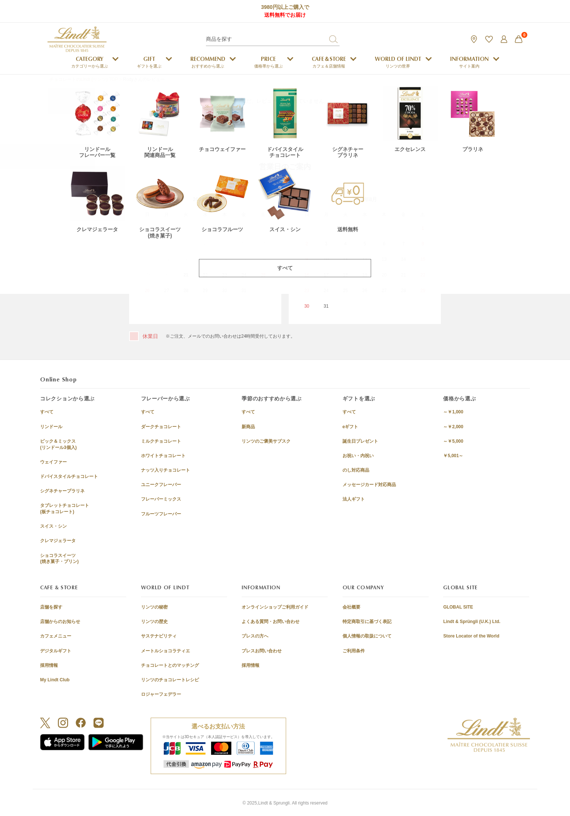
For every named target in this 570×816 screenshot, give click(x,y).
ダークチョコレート (161, 426)
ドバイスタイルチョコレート (69, 476)
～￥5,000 (453, 441)
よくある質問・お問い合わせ (270, 621)
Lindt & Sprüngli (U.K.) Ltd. (471, 621)
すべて (46, 411)
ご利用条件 (354, 650)
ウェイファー (53, 462)
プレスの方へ (255, 636)
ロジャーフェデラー (161, 694)
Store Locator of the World (471, 636)
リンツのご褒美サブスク (266, 441)
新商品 (248, 426)
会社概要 (351, 607)
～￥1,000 (453, 411)
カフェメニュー (55, 636)
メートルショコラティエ (165, 650)
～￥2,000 (453, 426)
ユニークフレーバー (161, 484)
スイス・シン (53, 526)
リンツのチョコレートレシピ (170, 679)
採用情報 (49, 665)
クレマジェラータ (58, 540)
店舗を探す (51, 607)
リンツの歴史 (154, 621)
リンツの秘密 (154, 607)
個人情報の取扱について (367, 636)
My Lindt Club (54, 679)
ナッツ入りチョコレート (165, 470)
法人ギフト (354, 499)
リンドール (51, 426)
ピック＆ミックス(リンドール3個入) (58, 444)
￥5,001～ (453, 455)
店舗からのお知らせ (60, 621)
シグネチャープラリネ (62, 491)
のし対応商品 (356, 470)
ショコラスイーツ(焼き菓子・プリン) (59, 558)
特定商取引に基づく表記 (367, 621)
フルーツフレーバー (161, 514)
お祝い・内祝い (358, 455)
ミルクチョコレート (161, 441)
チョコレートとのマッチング (170, 665)
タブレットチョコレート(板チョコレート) (64, 508)
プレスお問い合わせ (262, 650)
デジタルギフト (55, 650)
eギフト (350, 426)
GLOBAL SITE (458, 607)
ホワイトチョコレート (163, 455)
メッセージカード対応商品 (369, 484)
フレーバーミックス (161, 499)
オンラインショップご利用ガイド (275, 607)
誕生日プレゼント (360, 441)
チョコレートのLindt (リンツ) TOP (83, 79)
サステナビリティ (159, 636)
